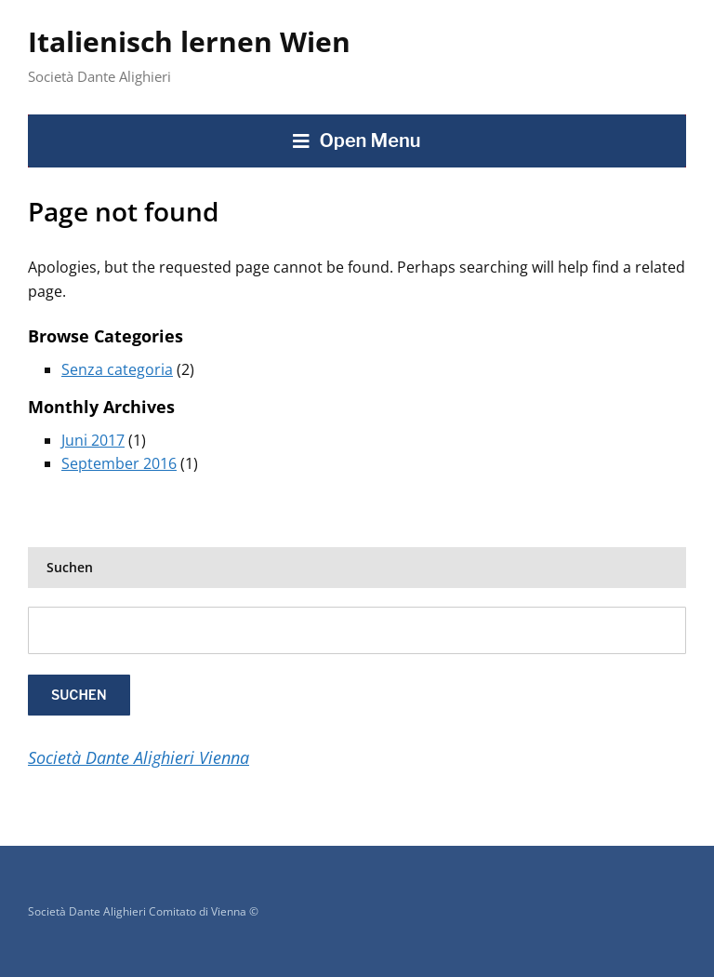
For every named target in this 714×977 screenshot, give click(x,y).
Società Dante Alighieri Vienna (138, 757)
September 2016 (119, 463)
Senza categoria (117, 369)
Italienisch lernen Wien (189, 41)
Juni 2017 (93, 440)
